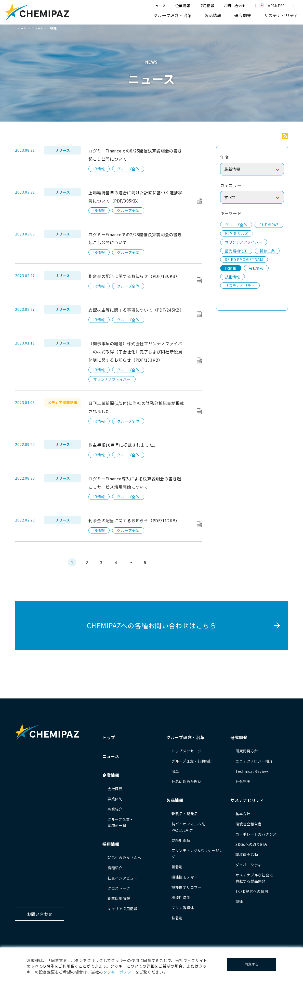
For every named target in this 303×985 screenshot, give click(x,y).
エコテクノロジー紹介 (254, 761)
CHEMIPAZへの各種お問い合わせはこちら (151, 625)
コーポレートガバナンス (256, 834)
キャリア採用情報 (123, 908)
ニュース (158, 5)
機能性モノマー (185, 877)
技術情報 (232, 276)
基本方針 (243, 813)
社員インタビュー (123, 878)
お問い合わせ (235, 5)
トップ (108, 737)
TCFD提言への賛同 (251, 891)
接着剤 (177, 866)
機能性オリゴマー (187, 887)
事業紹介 (115, 809)
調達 (239, 901)
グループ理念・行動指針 (192, 761)
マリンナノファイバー (112, 379)
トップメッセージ (187, 750)
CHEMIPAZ (269, 224)
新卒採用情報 (119, 898)
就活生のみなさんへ (124, 857)
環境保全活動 (246, 854)
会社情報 (256, 268)
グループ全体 (128, 168)
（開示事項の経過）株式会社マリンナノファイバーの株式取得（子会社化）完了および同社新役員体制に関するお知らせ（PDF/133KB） (135, 351)
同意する (252, 964)
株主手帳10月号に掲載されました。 (122, 445)
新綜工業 (267, 250)
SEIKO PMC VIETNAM (244, 259)
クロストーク (119, 888)
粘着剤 (177, 917)
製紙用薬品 (181, 840)
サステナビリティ (281, 15)
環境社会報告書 (248, 823)
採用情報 (207, 5)
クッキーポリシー (119, 972)
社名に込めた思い (187, 781)
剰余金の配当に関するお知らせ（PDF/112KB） (134, 520)
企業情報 (182, 5)
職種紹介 (115, 867)
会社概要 (115, 788)
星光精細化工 (236, 250)
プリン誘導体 (183, 907)
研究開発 (242, 15)
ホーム (22, 28)
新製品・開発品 (185, 813)
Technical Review (251, 771)
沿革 (175, 771)
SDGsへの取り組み (251, 844)
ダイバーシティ (248, 864)
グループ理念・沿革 (172, 15)
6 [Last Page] (145, 562)
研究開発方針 (246, 750)
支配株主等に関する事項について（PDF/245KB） (136, 310)
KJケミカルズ (236, 233)
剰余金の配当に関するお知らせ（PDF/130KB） (134, 276)
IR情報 (99, 168)
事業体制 (115, 798)
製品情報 (212, 15)
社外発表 (243, 781)
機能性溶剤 (181, 897)
